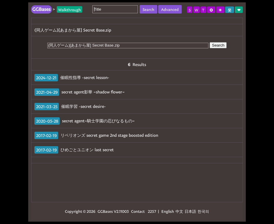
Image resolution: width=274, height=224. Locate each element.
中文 (179, 211)
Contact (138, 211)
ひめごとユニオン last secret (87, 149)
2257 (152, 211)
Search (218, 45)
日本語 (190, 211)
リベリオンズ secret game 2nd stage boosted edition (109, 135)
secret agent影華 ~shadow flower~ (93, 92)
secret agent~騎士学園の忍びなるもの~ (98, 120)
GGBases (105, 211)
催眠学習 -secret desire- (83, 106)
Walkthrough (69, 9)
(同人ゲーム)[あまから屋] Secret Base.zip (72, 30)
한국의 (203, 211)
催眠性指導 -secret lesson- (84, 77)
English (167, 211)
